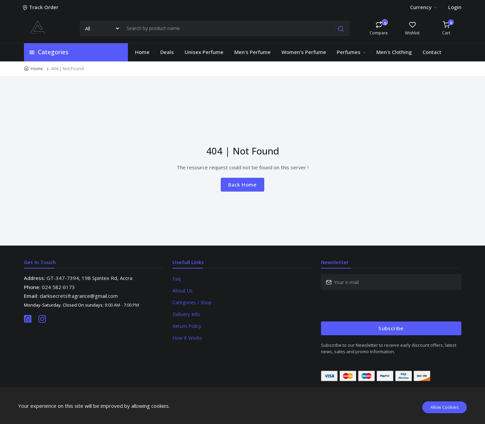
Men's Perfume (252, 52)
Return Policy (186, 326)
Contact (432, 52)
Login (454, 7)
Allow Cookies (444, 407)
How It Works (187, 338)
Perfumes (352, 52)
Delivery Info (186, 314)
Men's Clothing (394, 52)
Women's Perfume (303, 52)
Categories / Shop (192, 302)
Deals (167, 52)
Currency (423, 7)
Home (142, 52)
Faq (176, 279)
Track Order (41, 7)
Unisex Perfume (204, 52)
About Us (182, 290)
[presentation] (372, 305)
